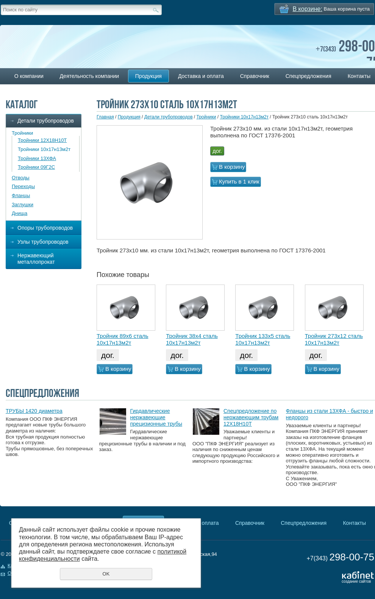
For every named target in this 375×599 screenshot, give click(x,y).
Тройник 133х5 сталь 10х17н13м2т (262, 339)
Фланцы (21, 195)
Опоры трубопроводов (45, 228)
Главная (105, 117)
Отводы (21, 177)
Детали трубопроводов (45, 121)
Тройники (22, 133)
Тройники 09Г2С (36, 167)
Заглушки (22, 204)
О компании (29, 76)
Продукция (148, 76)
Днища (19, 213)
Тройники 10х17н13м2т (44, 149)
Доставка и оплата (201, 76)
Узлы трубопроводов (43, 242)
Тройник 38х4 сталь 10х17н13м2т (192, 339)
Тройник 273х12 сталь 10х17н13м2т (334, 339)
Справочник (254, 76)
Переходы (23, 186)
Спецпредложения (308, 76)
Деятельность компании (89, 76)
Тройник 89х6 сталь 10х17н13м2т (122, 339)
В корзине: (307, 9)
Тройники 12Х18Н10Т (42, 140)
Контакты (354, 523)
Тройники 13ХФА (37, 158)
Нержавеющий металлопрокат (36, 258)
